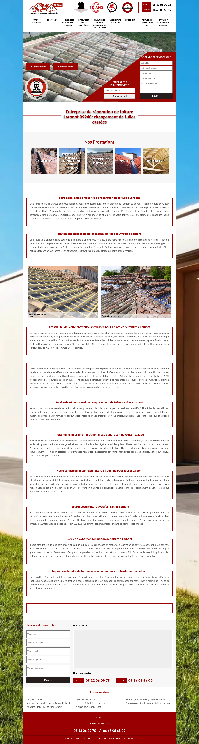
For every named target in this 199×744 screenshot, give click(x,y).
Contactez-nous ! (65, 66)
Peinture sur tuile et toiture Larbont (44, 706)
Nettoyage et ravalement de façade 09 (163, 22)
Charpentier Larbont (86, 699)
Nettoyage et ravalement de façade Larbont (48, 703)
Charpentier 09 (131, 20)
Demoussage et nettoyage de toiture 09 (68, 22)
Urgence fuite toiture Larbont (91, 703)
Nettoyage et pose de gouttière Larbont (145, 699)
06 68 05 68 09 (162, 10)
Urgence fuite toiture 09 (115, 21)
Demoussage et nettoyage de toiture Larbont (148, 703)
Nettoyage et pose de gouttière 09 (83, 22)
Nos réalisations (38, 66)
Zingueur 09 (52, 20)
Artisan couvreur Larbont (88, 706)
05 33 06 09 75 (162, 5)
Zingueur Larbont (35, 699)
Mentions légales (121, 738)
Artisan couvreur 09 (36, 21)
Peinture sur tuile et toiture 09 (147, 22)
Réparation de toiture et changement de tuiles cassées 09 (99, 24)
